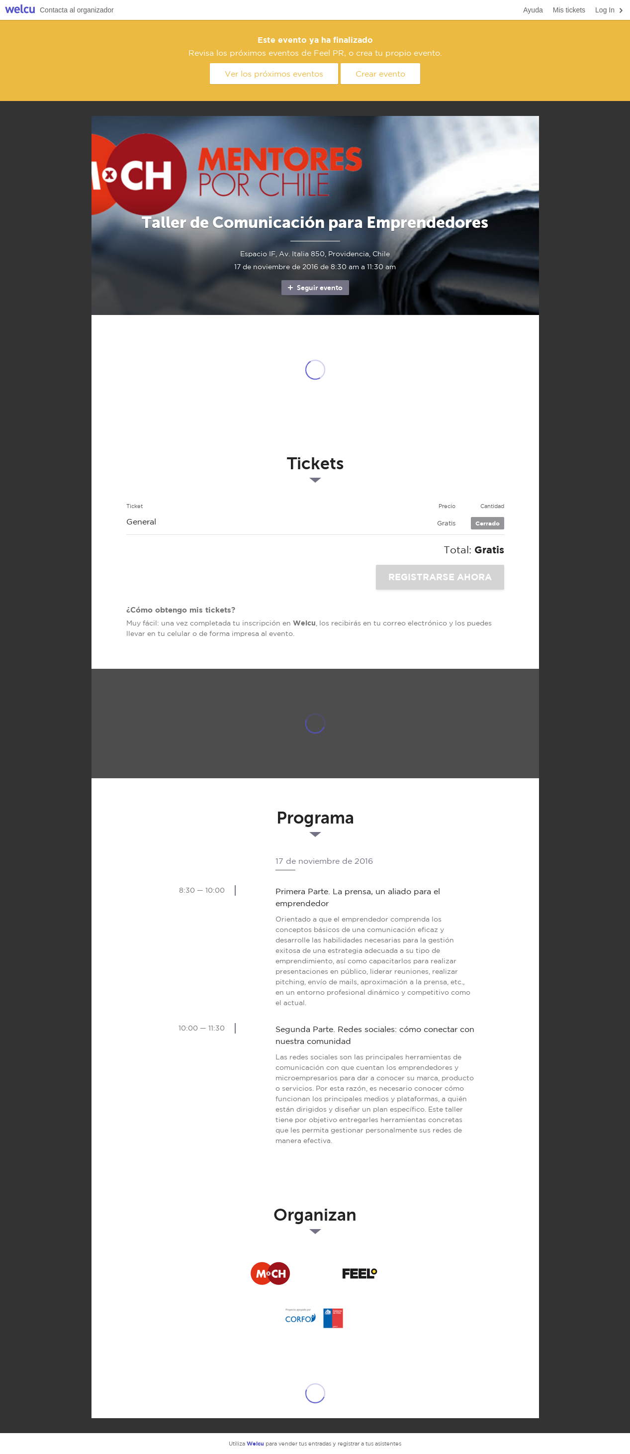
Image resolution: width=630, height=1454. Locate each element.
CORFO (315, 1318)
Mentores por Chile (270, 1273)
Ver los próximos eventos (274, 73)
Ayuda (532, 10)
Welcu (20, 10)
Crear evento (380, 73)
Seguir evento (314, 288)
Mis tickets (569, 10)
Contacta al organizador (77, 10)
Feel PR (360, 1273)
